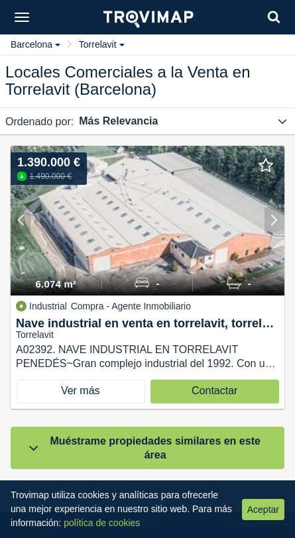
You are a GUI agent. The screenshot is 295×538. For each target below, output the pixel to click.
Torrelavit (102, 44)
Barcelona (35, 44)
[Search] (273, 17)
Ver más (80, 390)
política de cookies (102, 522)
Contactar (214, 390)
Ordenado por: (39, 121)
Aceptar (263, 509)
